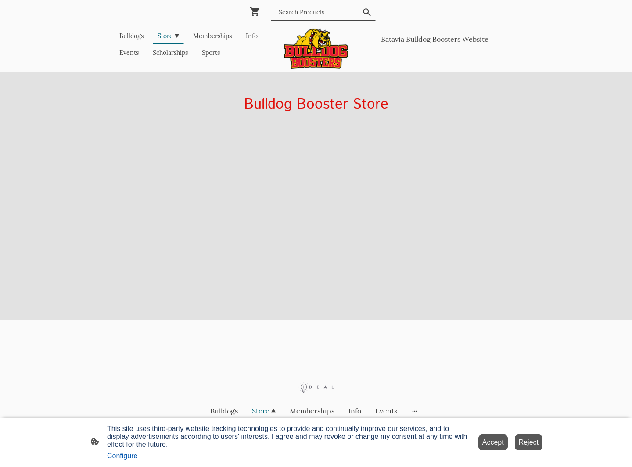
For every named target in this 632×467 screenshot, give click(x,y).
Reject (529, 442)
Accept (493, 442)
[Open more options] (415, 410)
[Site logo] (316, 48)
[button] (367, 12)
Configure (122, 456)
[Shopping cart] (257, 12)
